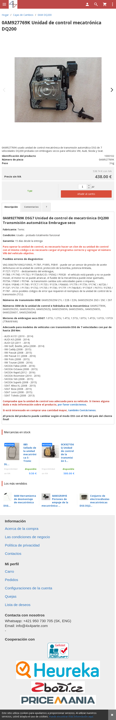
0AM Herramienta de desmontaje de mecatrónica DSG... (19, 500)
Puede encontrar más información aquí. (71, 716)
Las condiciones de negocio (27, 537)
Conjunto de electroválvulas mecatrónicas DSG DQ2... (94, 500)
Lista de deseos (17, 605)
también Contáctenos (82, 410)
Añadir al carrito (86, 194)
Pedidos (11, 580)
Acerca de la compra (21, 529)
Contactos (13, 554)
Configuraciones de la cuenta (28, 588)
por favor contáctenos (72, 404)
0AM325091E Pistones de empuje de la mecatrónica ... (55, 500)
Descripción (11, 206)
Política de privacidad (22, 545)
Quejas (11, 596)
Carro (9, 571)
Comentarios (31, 206)
